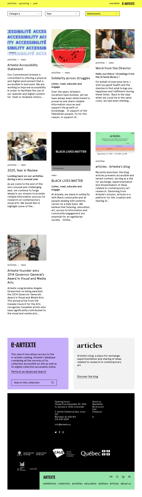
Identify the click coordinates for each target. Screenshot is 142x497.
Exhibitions (49, 483)
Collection (64, 483)
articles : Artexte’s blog (113, 167)
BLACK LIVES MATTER (67, 181)
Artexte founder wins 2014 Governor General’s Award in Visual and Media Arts (26, 277)
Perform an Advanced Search (28, 371)
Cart (94, 409)
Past (35, 3)
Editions (103, 483)
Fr (111, 476)
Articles (114, 483)
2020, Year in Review (22, 170)
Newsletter (114, 3)
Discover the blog (87, 376)
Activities (12, 3)
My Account (98, 407)
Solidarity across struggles (70, 78)
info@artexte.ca (63, 424)
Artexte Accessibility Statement (22, 67)
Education (90, 483)
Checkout (97, 412)
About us (126, 483)
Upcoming (24, 3)
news (23, 59)
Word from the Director (113, 68)
